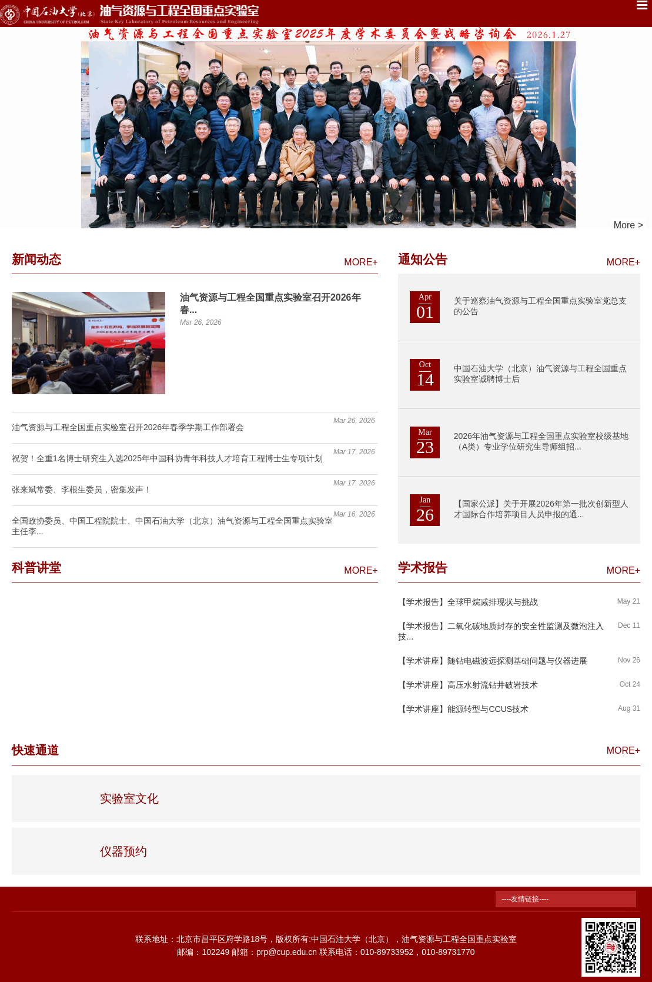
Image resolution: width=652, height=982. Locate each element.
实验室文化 (129, 798)
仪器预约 (123, 851)
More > (628, 225)
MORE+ (360, 262)
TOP (636, 906)
